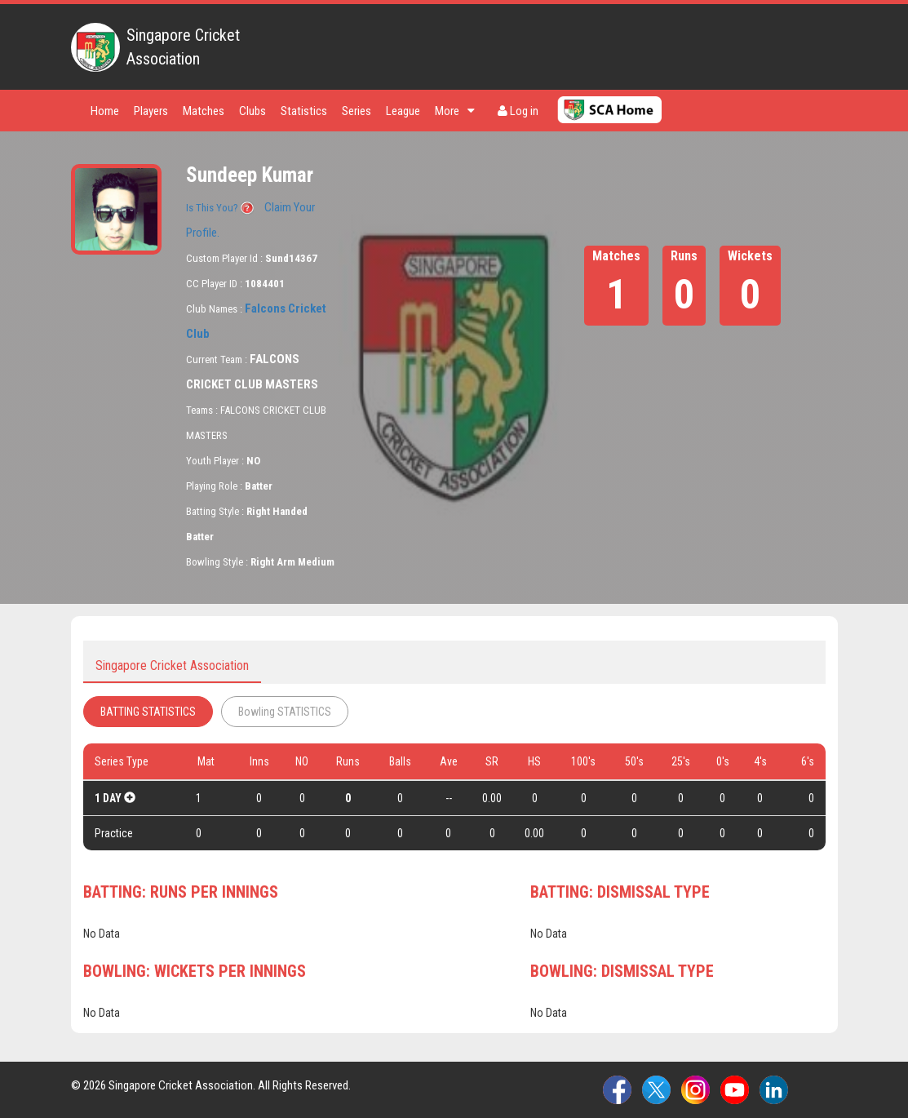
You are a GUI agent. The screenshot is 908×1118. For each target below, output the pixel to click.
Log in (518, 111)
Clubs (252, 111)
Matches (203, 111)
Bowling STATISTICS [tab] (284, 711)
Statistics (304, 111)
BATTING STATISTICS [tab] (148, 711)
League (403, 111)
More (455, 111)
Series (356, 111)
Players (151, 111)
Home (105, 111)
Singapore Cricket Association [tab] (172, 665)
